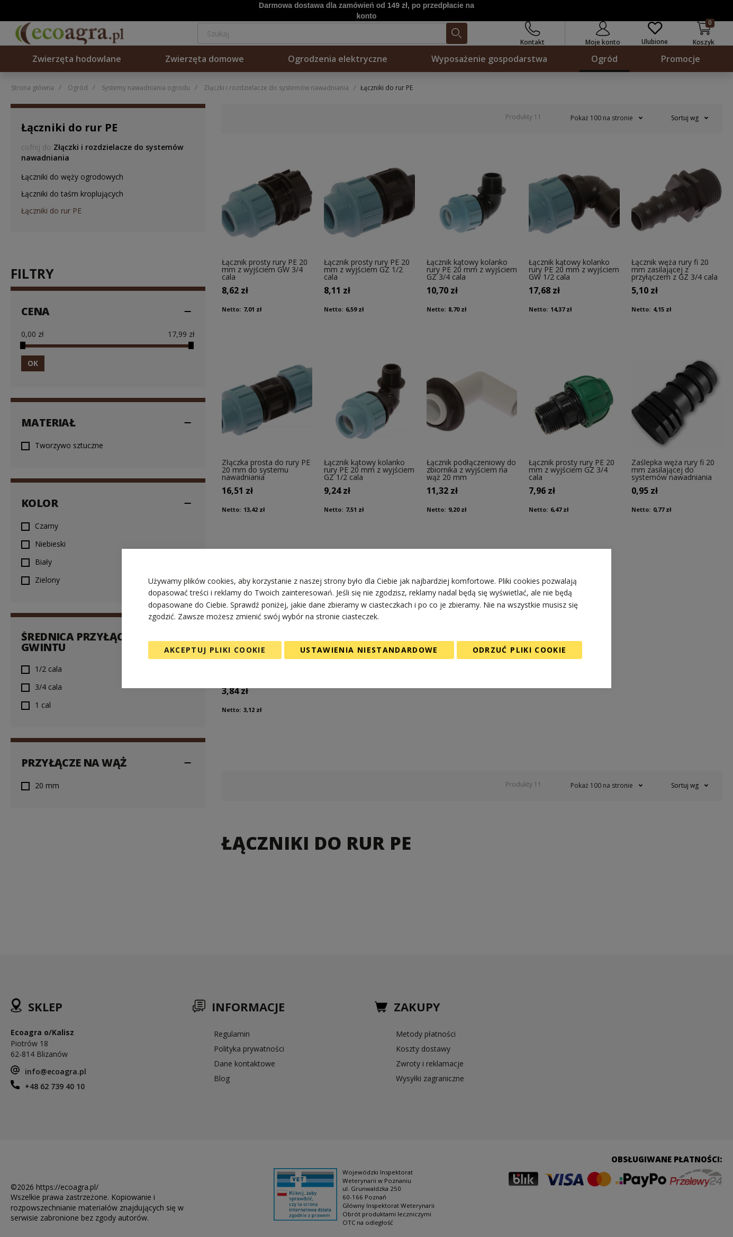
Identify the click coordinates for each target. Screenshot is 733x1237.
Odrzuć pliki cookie (520, 650)
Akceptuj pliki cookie (215, 650)
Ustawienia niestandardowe (369, 650)
